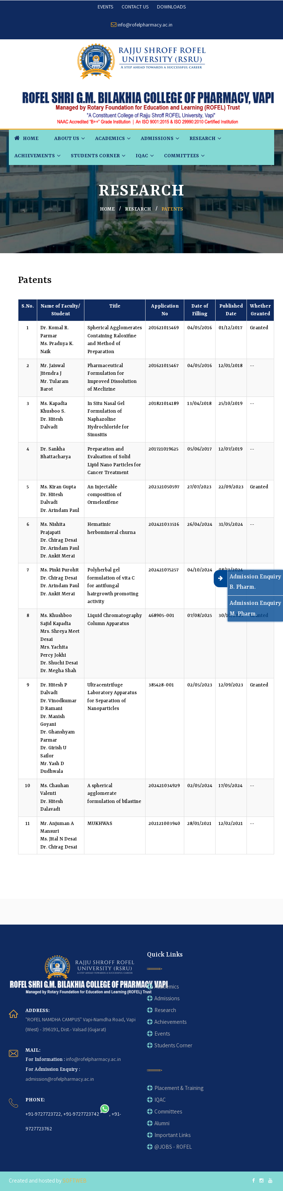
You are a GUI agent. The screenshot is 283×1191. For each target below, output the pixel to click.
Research (202, 138)
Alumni (162, 1123)
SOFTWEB (75, 1180)
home (107, 209)
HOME (26, 138)
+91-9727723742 (81, 1114)
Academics (110, 138)
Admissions (157, 138)
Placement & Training (178, 1087)
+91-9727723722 (43, 1114)
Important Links (172, 1134)
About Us (66, 138)
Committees (181, 156)
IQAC (142, 156)
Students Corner (95, 156)
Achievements (34, 156)
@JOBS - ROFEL (173, 1146)
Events (162, 1033)
